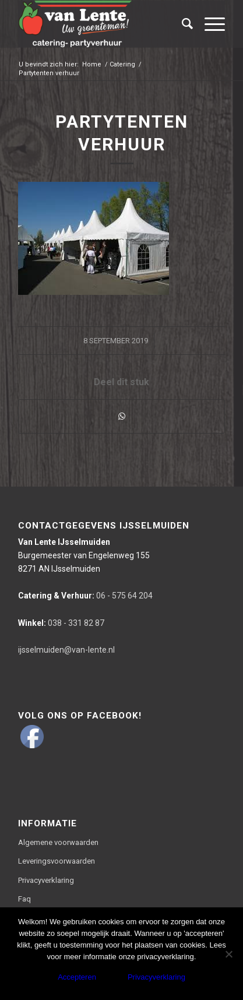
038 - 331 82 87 (61, 623)
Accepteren (77, 977)
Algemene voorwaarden (58, 842)
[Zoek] (181, 24)
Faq (24, 899)
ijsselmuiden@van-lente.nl (66, 649)
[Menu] (209, 24)
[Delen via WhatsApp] (121, 416)
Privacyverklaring (46, 880)
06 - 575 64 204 (85, 595)
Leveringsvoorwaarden (56, 861)
